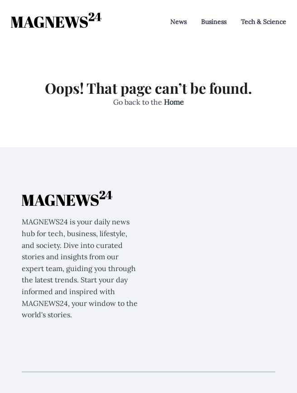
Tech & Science (263, 22)
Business (213, 22)
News (178, 22)
